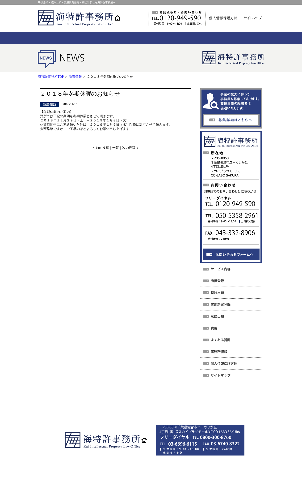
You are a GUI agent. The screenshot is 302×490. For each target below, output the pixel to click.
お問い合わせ (222, 406)
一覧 (115, 148)
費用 (142, 406)
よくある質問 (166, 406)
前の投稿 (102, 148)
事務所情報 (193, 406)
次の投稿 (128, 148)
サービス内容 (119, 406)
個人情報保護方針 (136, 412)
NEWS (95, 406)
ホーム (75, 406)
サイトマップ (169, 412)
